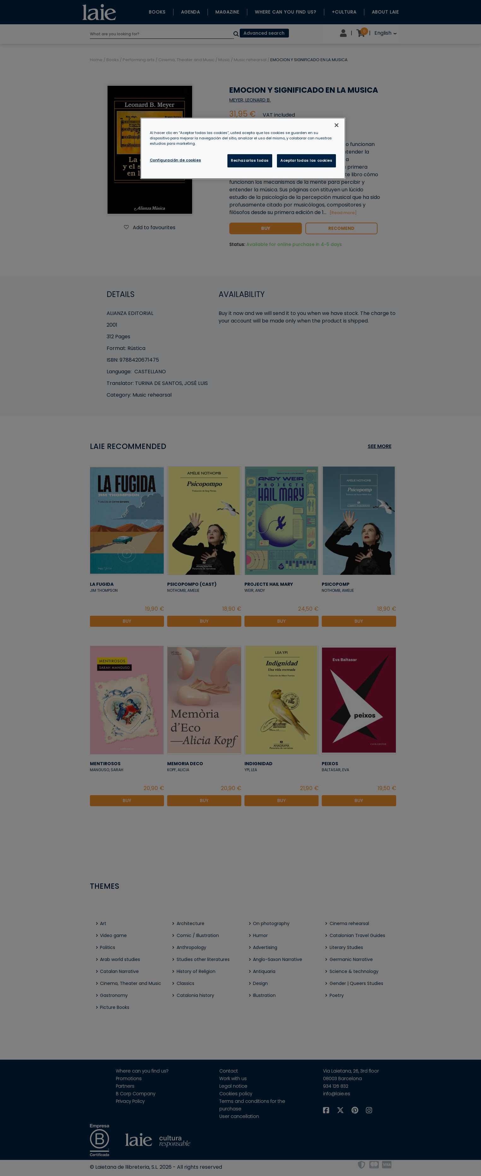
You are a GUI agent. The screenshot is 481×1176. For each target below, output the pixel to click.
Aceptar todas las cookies (306, 160)
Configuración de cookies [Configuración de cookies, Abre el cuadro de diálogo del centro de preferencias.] (175, 160)
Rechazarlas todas (250, 160)
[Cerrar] (336, 125)
